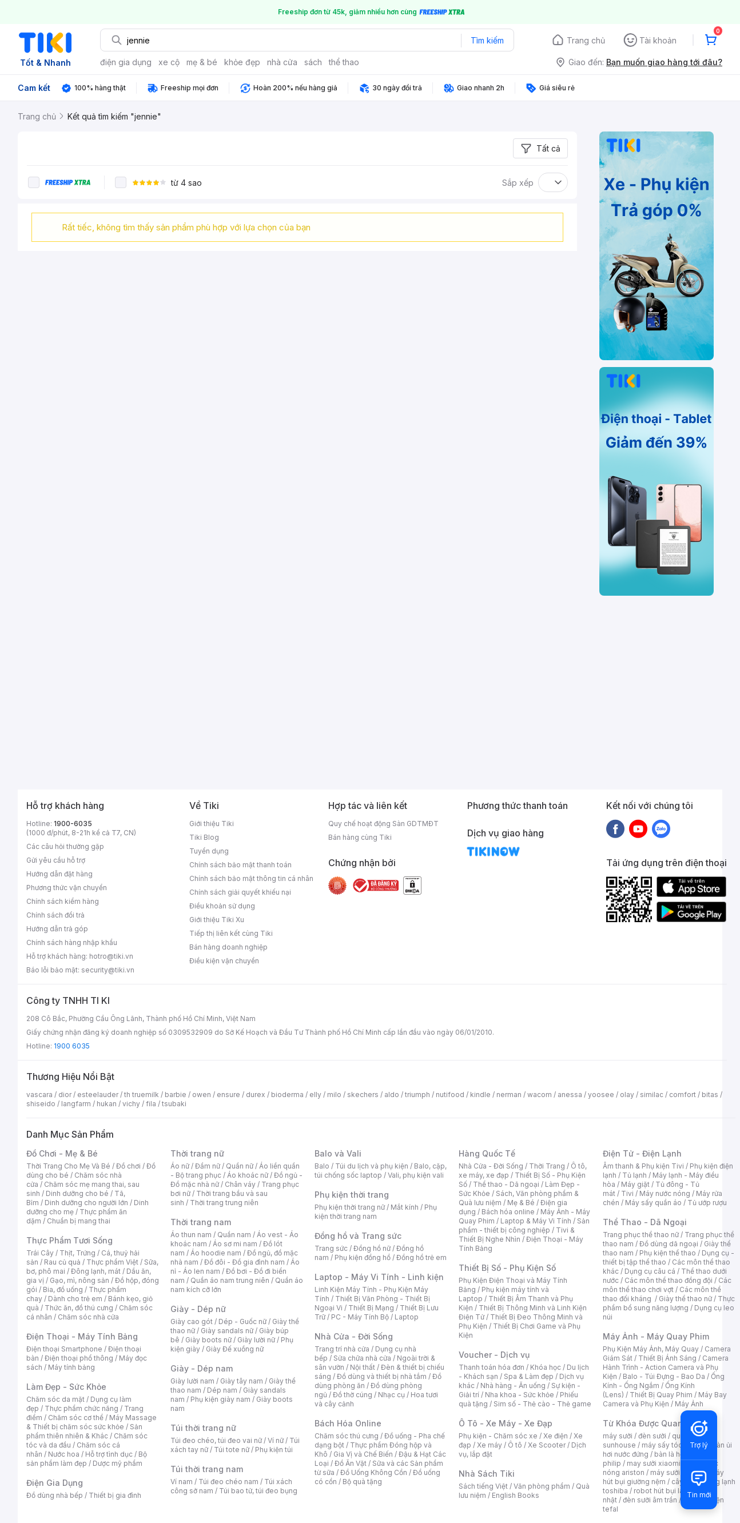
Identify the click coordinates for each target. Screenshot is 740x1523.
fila (151, 1103)
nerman (509, 1094)
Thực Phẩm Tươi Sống (69, 1240)
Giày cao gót (191, 1321)
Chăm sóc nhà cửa (88, 1317)
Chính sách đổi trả (55, 915)
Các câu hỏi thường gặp (65, 846)
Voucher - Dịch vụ (494, 1354)
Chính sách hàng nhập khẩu (71, 942)
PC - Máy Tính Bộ (360, 1317)
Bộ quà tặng (362, 1481)
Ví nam (181, 1481)
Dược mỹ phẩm (117, 1463)
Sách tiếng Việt (483, 1486)
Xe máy (489, 1445)
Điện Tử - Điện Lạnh (642, 1153)
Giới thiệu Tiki (211, 823)
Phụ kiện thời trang (352, 1194)
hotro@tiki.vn (111, 956)
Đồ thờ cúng (352, 1394)
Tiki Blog (204, 837)
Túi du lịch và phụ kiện (371, 1166)
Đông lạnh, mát (96, 1271)
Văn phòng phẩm (542, 1486)
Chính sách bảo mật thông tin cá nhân (251, 878)
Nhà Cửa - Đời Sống (354, 1336)
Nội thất (362, 1367)
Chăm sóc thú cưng (347, 1436)
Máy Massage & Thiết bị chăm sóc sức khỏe (91, 1422)
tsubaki (174, 1103)
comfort (682, 1094)
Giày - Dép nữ (198, 1309)
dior (64, 1094)
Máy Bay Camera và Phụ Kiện (665, 1399)
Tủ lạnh (634, 1175)
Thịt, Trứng (77, 1253)
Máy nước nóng (664, 1193)
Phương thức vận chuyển (66, 887)
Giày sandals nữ (227, 1330)
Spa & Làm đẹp (529, 1376)
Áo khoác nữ (247, 1175)
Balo (322, 1166)
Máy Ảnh (689, 1404)
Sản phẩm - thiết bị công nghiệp (524, 1225)
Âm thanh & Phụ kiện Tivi (643, 1166)
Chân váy (240, 1184)
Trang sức (331, 1248)
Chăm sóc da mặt (55, 1399)
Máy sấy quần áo (653, 1202)
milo (334, 1094)
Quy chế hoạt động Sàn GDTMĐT (383, 823)
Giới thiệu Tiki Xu (216, 919)
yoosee (601, 1094)
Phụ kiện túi (274, 1449)
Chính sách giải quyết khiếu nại (240, 892)
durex (255, 1094)
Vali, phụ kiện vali (416, 1175)
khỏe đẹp (242, 62)
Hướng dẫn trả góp (57, 928)
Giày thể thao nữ (685, 1298)
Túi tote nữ (231, 1449)
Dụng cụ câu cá (649, 1271)
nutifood (450, 1094)
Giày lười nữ (256, 1339)
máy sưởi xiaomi (677, 1472)
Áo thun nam (191, 1234)
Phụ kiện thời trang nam (376, 1212)
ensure (228, 1094)
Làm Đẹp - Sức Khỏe (66, 1387)
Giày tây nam (241, 1381)
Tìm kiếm (487, 40)
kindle (480, 1094)
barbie (175, 1094)
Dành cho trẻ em (75, 1298)
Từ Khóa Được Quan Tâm (652, 1423)
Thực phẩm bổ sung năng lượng (669, 1303)
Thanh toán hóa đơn (491, 1367)
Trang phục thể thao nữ (641, 1234)
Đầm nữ (207, 1166)
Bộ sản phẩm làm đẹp (86, 1459)
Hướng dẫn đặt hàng (59, 874)
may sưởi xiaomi (654, 1463)
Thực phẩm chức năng (81, 1408)
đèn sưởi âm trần (650, 1500)
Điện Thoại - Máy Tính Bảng (82, 1336)
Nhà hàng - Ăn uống (513, 1385)
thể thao (344, 62)
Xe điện (555, 1436)
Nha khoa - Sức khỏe (519, 1394)
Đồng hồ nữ (372, 1248)
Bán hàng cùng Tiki (360, 837)
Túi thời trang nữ (203, 1428)
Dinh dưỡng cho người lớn (86, 1202)
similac (651, 1094)
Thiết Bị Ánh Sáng (667, 1358)
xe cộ (169, 62)
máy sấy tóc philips (674, 1445)
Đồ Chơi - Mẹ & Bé (62, 1153)
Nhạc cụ (391, 1394)
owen (201, 1094)
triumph (417, 1094)
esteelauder (97, 1094)
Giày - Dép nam (201, 1368)
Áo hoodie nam (215, 1253)
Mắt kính (405, 1207)
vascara (39, 1094)
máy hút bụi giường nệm (663, 1477)
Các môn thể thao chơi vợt (667, 1285)
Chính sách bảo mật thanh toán (240, 864)
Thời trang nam (200, 1222)
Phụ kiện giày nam (220, 1399)
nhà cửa (282, 62)
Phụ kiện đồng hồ (363, 1257)
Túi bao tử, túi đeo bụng (258, 1490)
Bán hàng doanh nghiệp (228, 947)
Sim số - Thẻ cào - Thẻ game (542, 1404)
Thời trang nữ (197, 1153)
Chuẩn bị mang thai (78, 1221)
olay (627, 1094)
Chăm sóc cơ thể (76, 1417)
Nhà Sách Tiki (487, 1473)
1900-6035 (73, 823)
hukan (107, 1103)
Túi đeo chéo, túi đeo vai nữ (216, 1440)
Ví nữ (276, 1440)
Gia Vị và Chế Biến (363, 1454)
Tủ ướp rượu (707, 1202)
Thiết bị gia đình (115, 1495)
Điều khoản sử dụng (222, 906)
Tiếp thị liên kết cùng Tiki (231, 933)
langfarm (76, 1103)
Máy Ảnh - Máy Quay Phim (656, 1336)
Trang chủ (586, 40)
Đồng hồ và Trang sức (358, 1236)
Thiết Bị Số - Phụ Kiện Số (507, 1268)
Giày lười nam (192, 1381)
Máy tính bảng (71, 1367)
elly (315, 1094)
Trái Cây (40, 1253)
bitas (710, 1094)
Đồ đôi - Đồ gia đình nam (244, 1262)
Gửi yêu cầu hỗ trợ (55, 860)
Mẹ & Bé (521, 1202)
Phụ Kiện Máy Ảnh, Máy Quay (651, 1349)
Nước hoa (63, 1454)
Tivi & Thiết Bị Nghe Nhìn (517, 1234)
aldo (391, 1094)
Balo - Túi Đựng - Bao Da (664, 1376)
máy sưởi (617, 1436)
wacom (539, 1094)
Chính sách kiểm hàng (62, 901)
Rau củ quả (62, 1262)
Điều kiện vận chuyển (224, 960)
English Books (515, 1495)
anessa (570, 1094)
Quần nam (234, 1234)
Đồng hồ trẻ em (421, 1257)
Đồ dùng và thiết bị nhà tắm (382, 1376)
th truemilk (141, 1094)
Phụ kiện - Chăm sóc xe (498, 1436)
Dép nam (222, 1390)
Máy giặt (635, 1184)
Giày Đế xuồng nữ (235, 1349)
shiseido (40, 1103)
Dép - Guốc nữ (242, 1321)
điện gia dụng (126, 62)
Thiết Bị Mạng (371, 1307)
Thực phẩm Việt (112, 1262)
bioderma (287, 1094)
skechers (363, 1094)
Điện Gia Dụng (54, 1483)
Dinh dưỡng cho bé (77, 1193)
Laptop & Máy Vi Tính (535, 1221)
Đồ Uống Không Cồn (373, 1472)
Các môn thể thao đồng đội (668, 1280)
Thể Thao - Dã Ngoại (645, 1222)
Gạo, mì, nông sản (79, 1280)
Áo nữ (179, 1166)
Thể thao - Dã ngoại (506, 1184)
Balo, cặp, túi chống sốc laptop (381, 1170)
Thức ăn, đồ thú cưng (79, 1307)
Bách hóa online (508, 1211)
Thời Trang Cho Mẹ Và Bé (68, 1166)
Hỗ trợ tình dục (109, 1454)
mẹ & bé (201, 62)
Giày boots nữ (208, 1339)
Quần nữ (239, 1166)
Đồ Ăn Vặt (351, 1463)
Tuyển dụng (209, 851)
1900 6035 (72, 1046)
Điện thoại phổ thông (79, 1358)
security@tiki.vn (107, 970)
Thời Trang (547, 1166)
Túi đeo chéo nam (228, 1481)
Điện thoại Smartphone (64, 1349)
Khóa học (545, 1367)
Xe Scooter (547, 1445)
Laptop (407, 1317)
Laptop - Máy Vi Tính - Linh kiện (379, 1277)
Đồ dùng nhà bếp (54, 1495)
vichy (131, 1103)
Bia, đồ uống (63, 1289)
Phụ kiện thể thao (667, 1253)
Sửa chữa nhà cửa (362, 1358)
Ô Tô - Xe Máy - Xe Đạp (505, 1423)
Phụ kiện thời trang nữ (350, 1207)
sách (313, 62)
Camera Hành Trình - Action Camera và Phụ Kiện (666, 1367)
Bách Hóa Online (348, 1423)
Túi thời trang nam (206, 1469)
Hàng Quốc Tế (487, 1153)
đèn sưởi (652, 1436)
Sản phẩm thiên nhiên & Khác (84, 1431)
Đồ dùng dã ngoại (668, 1243)
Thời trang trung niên (224, 1202)
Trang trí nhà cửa (342, 1349)
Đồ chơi (128, 1166)
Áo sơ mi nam (235, 1243)
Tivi (627, 1193)
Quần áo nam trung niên (229, 1280)
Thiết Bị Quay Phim (661, 1394)
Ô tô (515, 1445)
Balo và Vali (338, 1153)
